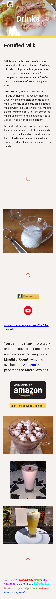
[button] (3, 4)
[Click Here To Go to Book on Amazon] (28, 406)
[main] (28, 18)
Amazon (30, 365)
